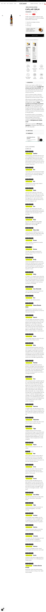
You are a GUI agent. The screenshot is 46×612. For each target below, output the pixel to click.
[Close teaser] (3, 608)
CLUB (40, 3)
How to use (29, 130)
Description (29, 82)
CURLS (15, 3)
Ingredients (29, 133)
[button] (2, 610)
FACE (2, 3)
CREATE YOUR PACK (34, 3)
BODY (5, 3)
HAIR (8, 3)
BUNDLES (11, 3)
